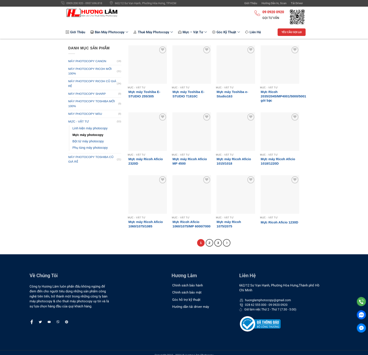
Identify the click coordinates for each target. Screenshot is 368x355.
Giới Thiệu (75, 32)
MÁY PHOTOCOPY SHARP (87, 93)
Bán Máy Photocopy (109, 32)
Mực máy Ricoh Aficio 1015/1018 (234, 161)
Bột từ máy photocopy (88, 141)
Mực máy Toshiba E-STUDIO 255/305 (144, 94)
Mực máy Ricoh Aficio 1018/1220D (278, 161)
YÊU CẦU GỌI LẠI (292, 32)
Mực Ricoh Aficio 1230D (279, 222)
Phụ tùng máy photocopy (90, 147)
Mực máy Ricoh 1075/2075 (229, 224)
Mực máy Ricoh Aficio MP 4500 (189, 161)
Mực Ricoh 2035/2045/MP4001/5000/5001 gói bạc (283, 96)
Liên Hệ (253, 32)
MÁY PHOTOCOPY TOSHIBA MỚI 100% (91, 104)
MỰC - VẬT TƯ (78, 121)
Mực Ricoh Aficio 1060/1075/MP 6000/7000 (191, 224)
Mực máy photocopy (88, 135)
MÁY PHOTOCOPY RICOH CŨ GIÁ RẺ (92, 84)
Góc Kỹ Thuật (226, 32)
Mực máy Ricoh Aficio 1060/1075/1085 (145, 224)
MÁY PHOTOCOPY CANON (87, 61)
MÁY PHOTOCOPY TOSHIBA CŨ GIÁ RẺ (91, 159)
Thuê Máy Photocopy (153, 32)
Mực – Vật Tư (192, 32)
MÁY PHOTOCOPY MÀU (85, 113)
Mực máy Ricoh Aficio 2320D (145, 161)
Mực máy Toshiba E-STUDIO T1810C (188, 94)
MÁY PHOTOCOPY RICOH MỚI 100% (90, 71)
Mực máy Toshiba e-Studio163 (232, 94)
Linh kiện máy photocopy (90, 128)
